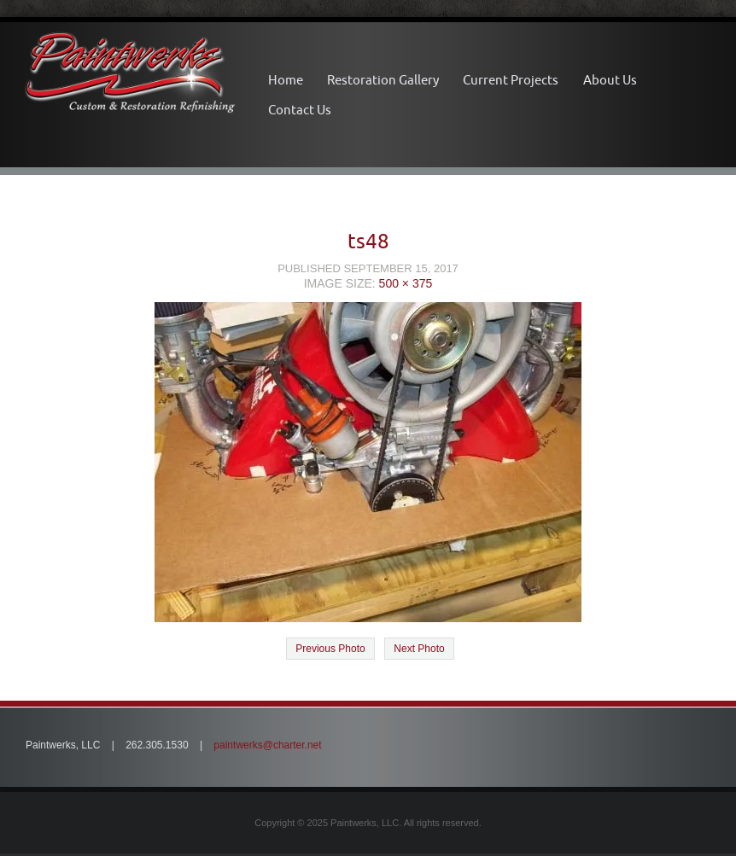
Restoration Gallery (383, 80)
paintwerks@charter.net (267, 745)
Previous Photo (330, 649)
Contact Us (299, 109)
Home (285, 80)
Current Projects (510, 80)
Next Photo (419, 649)
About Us (610, 80)
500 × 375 (406, 283)
